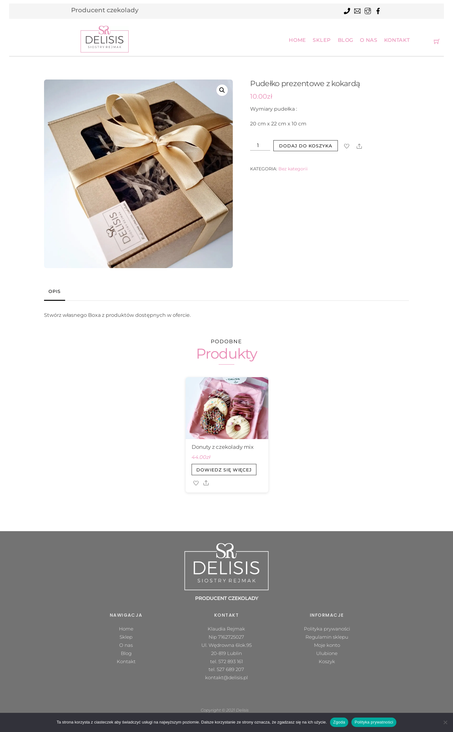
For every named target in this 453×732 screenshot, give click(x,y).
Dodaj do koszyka (305, 146)
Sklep (322, 40)
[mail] (357, 10)
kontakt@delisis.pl (226, 677)
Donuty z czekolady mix (223, 447)
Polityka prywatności (374, 722)
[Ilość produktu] (260, 145)
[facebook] (378, 10)
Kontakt (397, 40)
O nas (368, 40)
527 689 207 (230, 669)
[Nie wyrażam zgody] (445, 722)
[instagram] (367, 10)
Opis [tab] (54, 291)
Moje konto (327, 645)
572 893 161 (230, 661)
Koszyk (327, 661)
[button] (222, 90)
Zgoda (339, 722)
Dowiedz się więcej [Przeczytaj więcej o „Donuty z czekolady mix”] (224, 470)
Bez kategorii (293, 169)
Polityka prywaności (327, 629)
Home (297, 40)
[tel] (347, 10)
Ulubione (327, 653)
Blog (345, 40)
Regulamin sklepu (326, 637)
